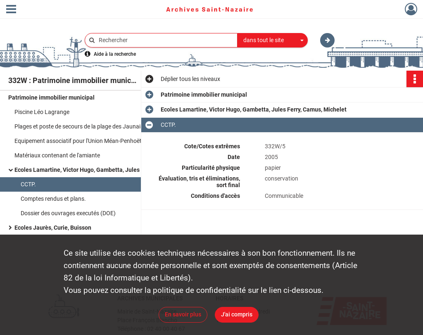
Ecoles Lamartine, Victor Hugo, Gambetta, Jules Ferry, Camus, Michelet (97, 169)
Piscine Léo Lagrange (41, 112)
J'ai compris (236, 314)
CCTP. (28, 184)
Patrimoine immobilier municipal (51, 97)
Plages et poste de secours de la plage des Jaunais (78, 126)
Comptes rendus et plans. (53, 198)
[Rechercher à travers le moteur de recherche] (165, 40)
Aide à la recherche (115, 54)
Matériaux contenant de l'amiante (57, 155)
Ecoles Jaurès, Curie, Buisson (52, 227)
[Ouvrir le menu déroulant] (11, 10)
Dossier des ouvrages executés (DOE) (68, 213)
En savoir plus (183, 314)
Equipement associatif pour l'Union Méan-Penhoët (78, 141)
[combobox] (273, 40)
